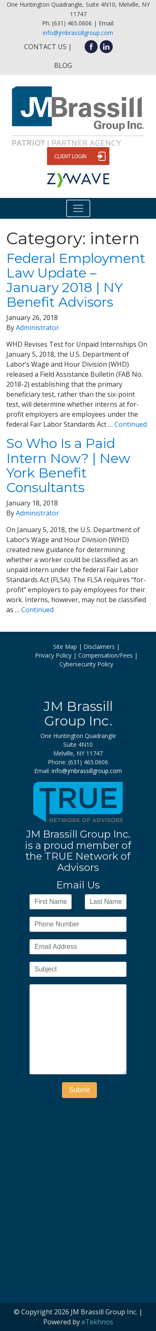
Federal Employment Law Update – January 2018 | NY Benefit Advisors (76, 280)
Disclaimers (99, 646)
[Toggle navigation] (78, 208)
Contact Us (45, 46)
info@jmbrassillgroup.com (78, 33)
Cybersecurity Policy (86, 664)
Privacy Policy (53, 655)
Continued (130, 424)
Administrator (37, 327)
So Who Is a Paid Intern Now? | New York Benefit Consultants (68, 465)
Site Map (65, 646)
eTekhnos (97, 1321)
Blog (63, 65)
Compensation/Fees (105, 655)
